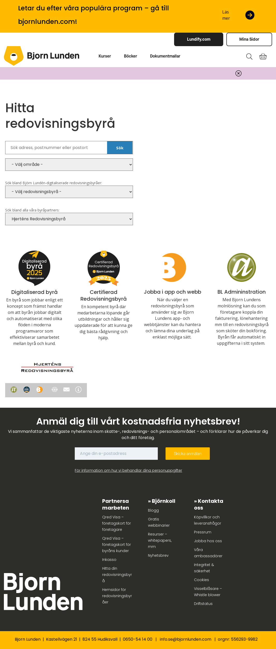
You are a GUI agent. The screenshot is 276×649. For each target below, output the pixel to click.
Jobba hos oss (208, 541)
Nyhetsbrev (158, 555)
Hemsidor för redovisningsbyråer (117, 596)
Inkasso (109, 559)
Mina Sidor (249, 39)
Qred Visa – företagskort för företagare (116, 523)
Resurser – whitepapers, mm (159, 540)
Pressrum (202, 532)
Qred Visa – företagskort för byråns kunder (116, 544)
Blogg (153, 510)
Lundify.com (198, 39)
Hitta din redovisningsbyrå (117, 574)
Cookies (201, 579)
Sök (119, 147)
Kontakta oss (208, 504)
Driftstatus (203, 603)
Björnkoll (163, 501)
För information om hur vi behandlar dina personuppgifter (128, 470)
